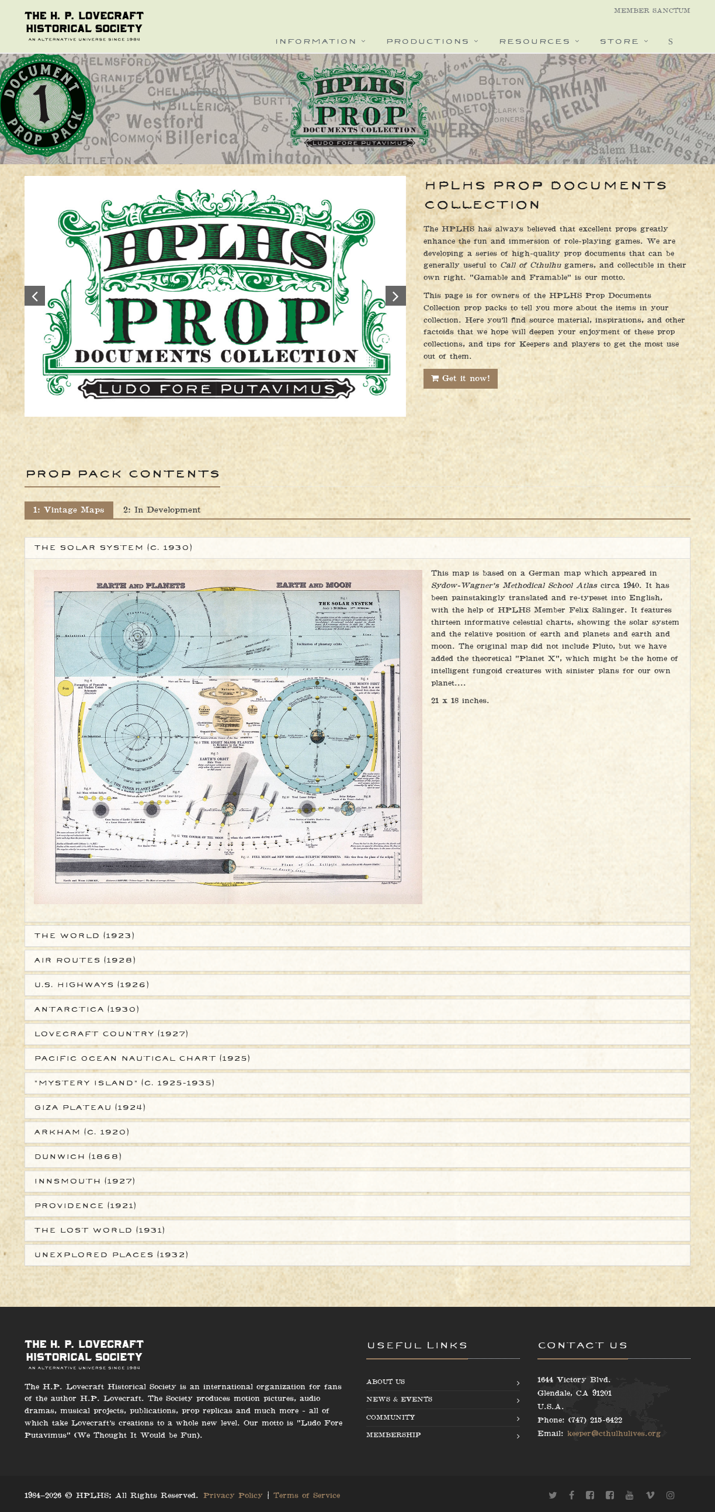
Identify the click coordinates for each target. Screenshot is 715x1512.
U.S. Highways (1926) (91, 985)
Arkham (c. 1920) (81, 1132)
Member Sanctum (652, 10)
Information (315, 41)
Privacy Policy (233, 1495)
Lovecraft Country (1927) (111, 1034)
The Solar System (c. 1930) (113, 547)
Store (619, 41)
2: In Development (162, 509)
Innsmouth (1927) (84, 1181)
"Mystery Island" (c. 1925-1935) (124, 1083)
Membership (393, 1435)
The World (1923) (84, 935)
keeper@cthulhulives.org (614, 1433)
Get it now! (460, 378)
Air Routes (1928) (85, 960)
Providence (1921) (85, 1205)
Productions (427, 41)
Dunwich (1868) (78, 1156)
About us (385, 1382)
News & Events (399, 1399)
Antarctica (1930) (86, 1009)
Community (390, 1417)
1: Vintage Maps (69, 509)
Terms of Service (306, 1495)
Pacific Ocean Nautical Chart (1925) (142, 1058)
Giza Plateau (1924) (89, 1107)
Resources (534, 41)
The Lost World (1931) (99, 1230)
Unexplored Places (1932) (111, 1255)
